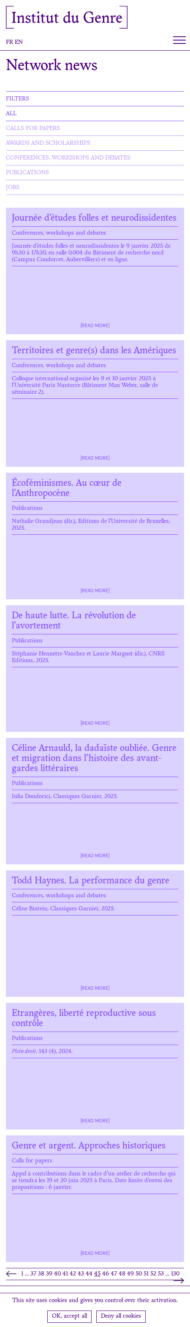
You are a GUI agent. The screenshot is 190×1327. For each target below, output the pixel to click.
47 (114, 1274)
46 (105, 1274)
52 (153, 1274)
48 (122, 1274)
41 (65, 1274)
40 (57, 1274)
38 (41, 1274)
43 (81, 1274)
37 (33, 1274)
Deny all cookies (121, 1316)
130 (175, 1274)
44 (89, 1274)
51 (146, 1274)
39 (49, 1274)
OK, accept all (69, 1316)
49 (130, 1274)
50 (139, 1274)
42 (73, 1274)
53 (161, 1274)
